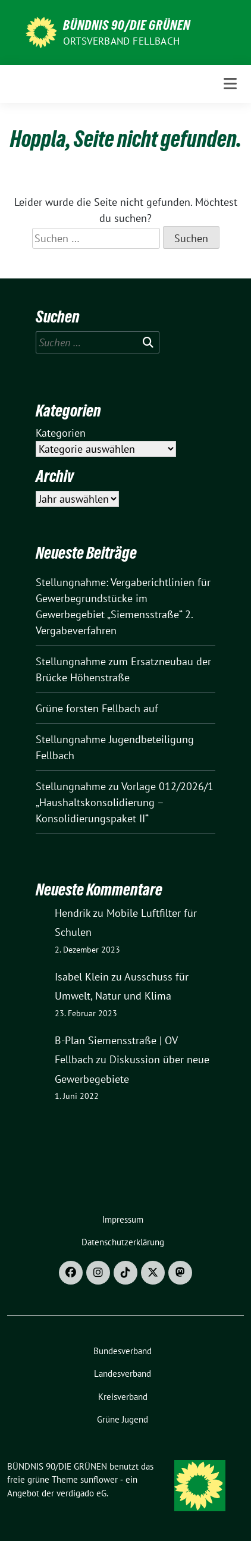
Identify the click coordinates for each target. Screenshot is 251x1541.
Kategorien (61, 433)
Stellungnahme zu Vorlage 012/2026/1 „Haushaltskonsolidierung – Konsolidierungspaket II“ (125, 802)
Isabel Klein (82, 977)
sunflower (99, 1479)
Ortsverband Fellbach (121, 41)
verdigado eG (81, 1493)
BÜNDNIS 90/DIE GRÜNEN (126, 25)
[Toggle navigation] (230, 83)
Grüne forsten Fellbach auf (97, 708)
